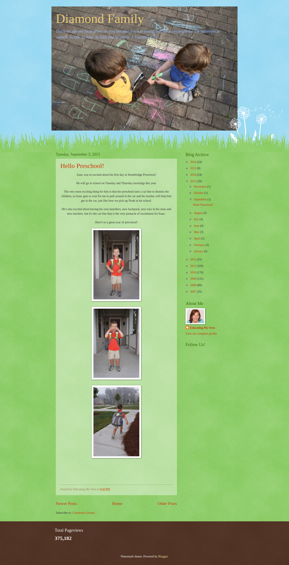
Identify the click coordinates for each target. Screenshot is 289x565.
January (199, 251)
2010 (193, 272)
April (197, 238)
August (198, 213)
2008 (193, 285)
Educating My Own (202, 327)
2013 (193, 181)
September (200, 199)
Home (117, 503)
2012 (193, 259)
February (199, 245)
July (196, 219)
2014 (193, 174)
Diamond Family (100, 18)
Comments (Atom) (83, 512)
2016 (193, 162)
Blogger (163, 556)
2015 (193, 168)
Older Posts (167, 503)
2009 (193, 278)
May (197, 232)
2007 (193, 291)
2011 (193, 266)
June (197, 225)
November (200, 186)
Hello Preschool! (82, 165)
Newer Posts (66, 503)
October (199, 193)
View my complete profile (201, 333)
